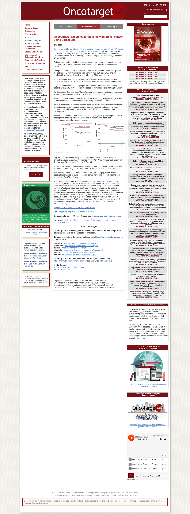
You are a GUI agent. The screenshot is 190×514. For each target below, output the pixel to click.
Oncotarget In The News (35, 60)
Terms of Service (131, 495)
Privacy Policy (117, 495)
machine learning (61, 222)
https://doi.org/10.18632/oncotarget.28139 (77, 212)
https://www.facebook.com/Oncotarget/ (81, 245)
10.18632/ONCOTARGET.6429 (147, 116)
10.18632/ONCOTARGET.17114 (147, 79)
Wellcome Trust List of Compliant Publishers (35, 257)
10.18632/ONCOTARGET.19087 (147, 142)
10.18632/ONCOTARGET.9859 (147, 134)
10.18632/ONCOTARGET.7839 (148, 153)
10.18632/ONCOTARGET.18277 (147, 261)
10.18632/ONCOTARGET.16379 (147, 169)
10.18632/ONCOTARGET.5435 (148, 125)
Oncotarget (58, 49)
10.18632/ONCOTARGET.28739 (147, 198)
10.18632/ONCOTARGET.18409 (148, 276)
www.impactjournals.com (34, 250)
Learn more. (139, 338)
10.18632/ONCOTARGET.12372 (147, 242)
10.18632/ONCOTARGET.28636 (148, 214)
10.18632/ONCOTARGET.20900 (148, 294)
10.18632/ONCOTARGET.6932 (147, 252)
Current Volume (32, 34)
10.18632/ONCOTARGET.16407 (147, 105)
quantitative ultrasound (96, 220)
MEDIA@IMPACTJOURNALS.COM (69, 267)
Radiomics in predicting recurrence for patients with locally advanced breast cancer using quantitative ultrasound (88, 50)
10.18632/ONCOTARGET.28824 (147, 77)
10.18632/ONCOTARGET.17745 (148, 178)
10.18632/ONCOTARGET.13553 (148, 269)
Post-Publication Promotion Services (36, 234)
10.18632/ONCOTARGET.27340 (147, 233)
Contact (90, 495)
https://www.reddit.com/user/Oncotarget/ (79, 254)
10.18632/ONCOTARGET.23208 (147, 72)
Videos (55, 495)
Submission (30, 31)
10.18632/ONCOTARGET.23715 (148, 162)
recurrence (112, 220)
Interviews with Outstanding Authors (34, 56)
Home (27, 25)
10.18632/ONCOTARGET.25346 (148, 284)
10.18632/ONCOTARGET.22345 (147, 188)
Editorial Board (31, 28)
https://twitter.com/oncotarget (74, 248)
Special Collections (33, 52)
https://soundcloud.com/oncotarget (82, 243)
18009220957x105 (62, 269)
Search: (147, 14)
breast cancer (80, 220)
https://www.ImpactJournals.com (69, 261)
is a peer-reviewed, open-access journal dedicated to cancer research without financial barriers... (35, 218)
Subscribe (36, 174)
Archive (28, 37)
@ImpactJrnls (105, 261)
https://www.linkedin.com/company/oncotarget (83, 250)
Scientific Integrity (33, 40)
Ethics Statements (130, 493)
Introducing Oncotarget (34, 130)
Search (28, 66)
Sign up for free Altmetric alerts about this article (74, 208)
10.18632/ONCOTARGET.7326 (147, 206)
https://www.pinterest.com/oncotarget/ (80, 252)
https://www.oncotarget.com (108, 237)
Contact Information (33, 69)
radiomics (69, 220)
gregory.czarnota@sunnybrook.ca (106, 216)
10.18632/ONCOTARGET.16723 (147, 74)
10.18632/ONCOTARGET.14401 (147, 223)
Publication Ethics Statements (33, 48)
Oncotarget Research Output (108, 181)
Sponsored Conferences (35, 63)
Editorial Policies (32, 44)
